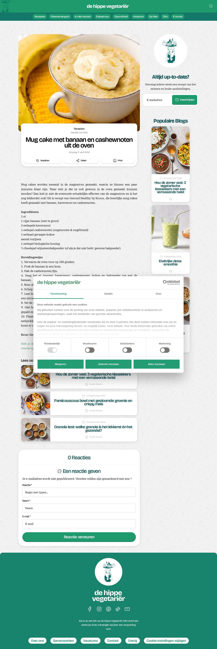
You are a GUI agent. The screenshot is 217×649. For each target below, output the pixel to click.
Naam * (79, 506)
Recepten (40, 16)
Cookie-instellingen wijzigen (166, 641)
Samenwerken (63, 641)
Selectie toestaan (108, 364)
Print (118, 160)
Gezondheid (121, 16)
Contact (113, 641)
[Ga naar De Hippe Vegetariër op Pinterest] (108, 609)
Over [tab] (159, 293)
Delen (81, 160)
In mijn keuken (83, 16)
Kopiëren (42, 160)
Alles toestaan (156, 364)
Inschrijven (184, 100)
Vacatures (90, 641)
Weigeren (60, 364)
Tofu (165, 16)
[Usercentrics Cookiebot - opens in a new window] (165, 282)
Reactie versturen (79, 537)
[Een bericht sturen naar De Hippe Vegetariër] (127, 609)
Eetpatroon (102, 16)
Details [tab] (108, 293)
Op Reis (153, 16)
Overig (132, 641)
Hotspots (138, 16)
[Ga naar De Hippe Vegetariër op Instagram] (99, 609)
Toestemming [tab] (58, 293)
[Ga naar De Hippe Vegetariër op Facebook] (89, 609)
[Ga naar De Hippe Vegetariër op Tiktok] (118, 609)
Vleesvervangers (60, 16)
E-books (178, 16)
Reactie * (79, 490)
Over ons (37, 641)
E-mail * (79, 521)
